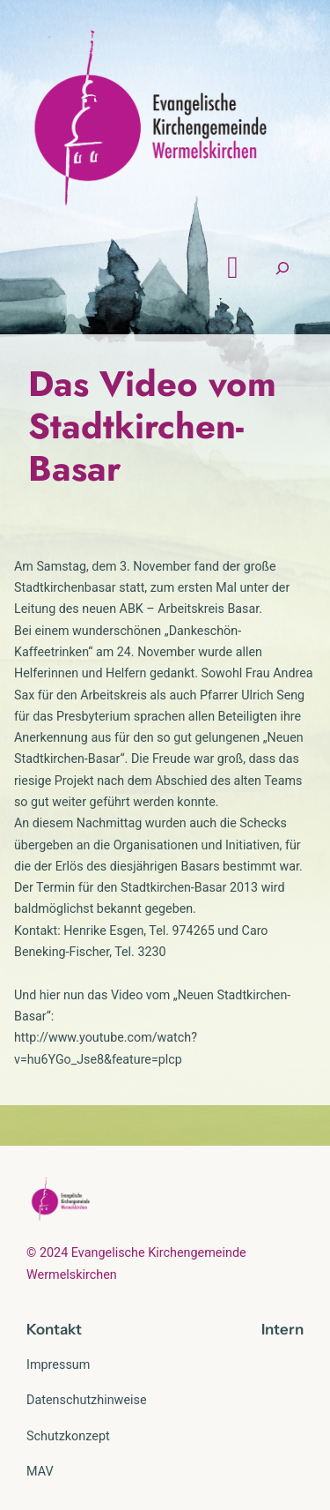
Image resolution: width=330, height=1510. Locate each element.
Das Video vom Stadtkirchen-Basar (152, 426)
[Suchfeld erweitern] (282, 267)
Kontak (51, 1329)
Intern (282, 1329)
